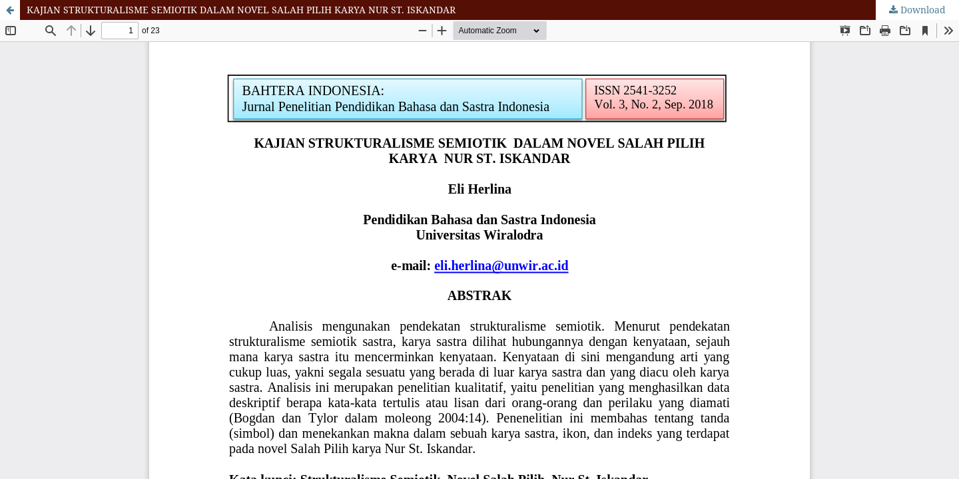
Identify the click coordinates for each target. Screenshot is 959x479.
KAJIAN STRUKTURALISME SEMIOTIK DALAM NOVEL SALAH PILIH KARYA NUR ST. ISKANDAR (241, 9)
